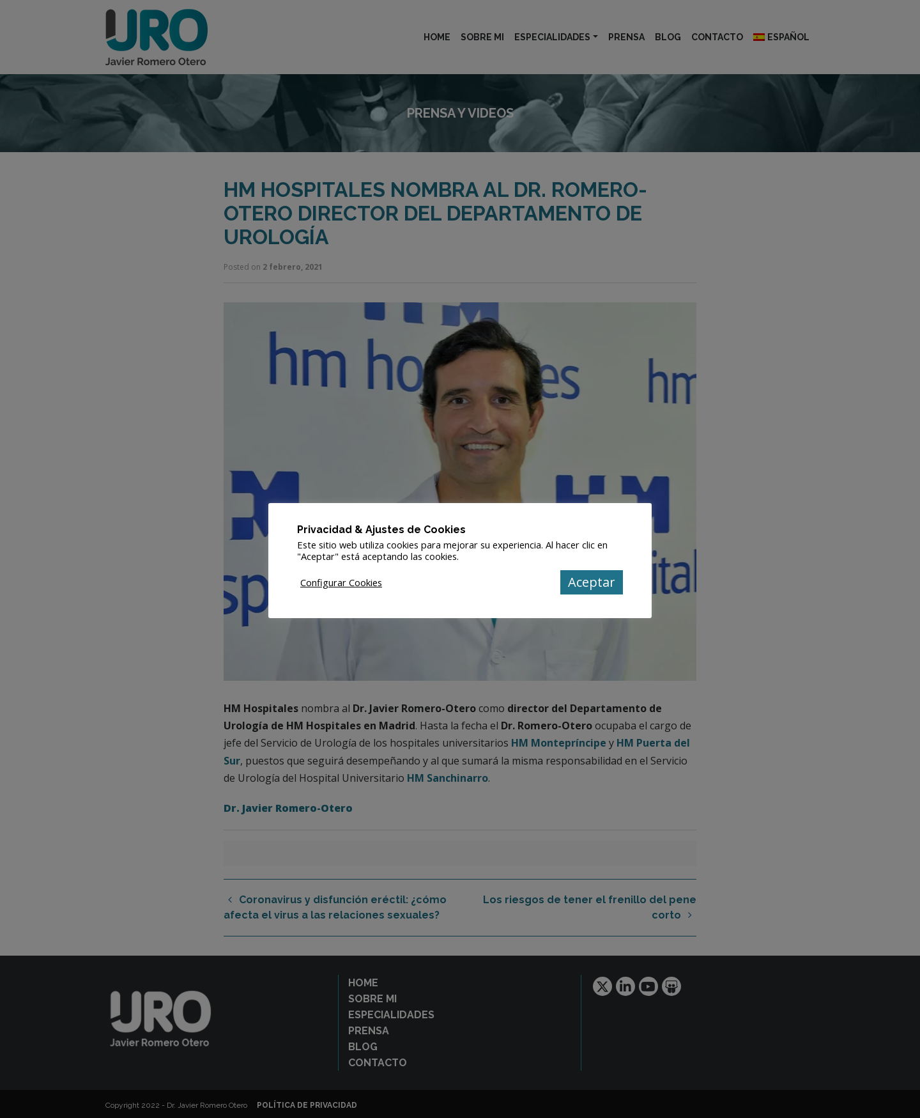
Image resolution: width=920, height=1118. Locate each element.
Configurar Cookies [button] (341, 582)
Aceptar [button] (591, 582)
